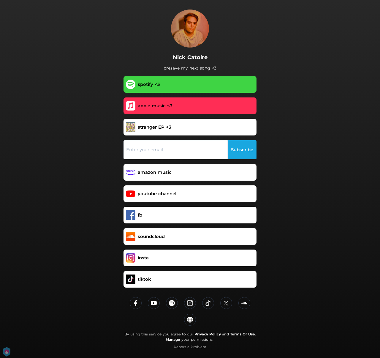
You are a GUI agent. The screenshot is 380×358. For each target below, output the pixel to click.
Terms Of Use (242, 334)
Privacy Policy (207, 334)
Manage (173, 339)
